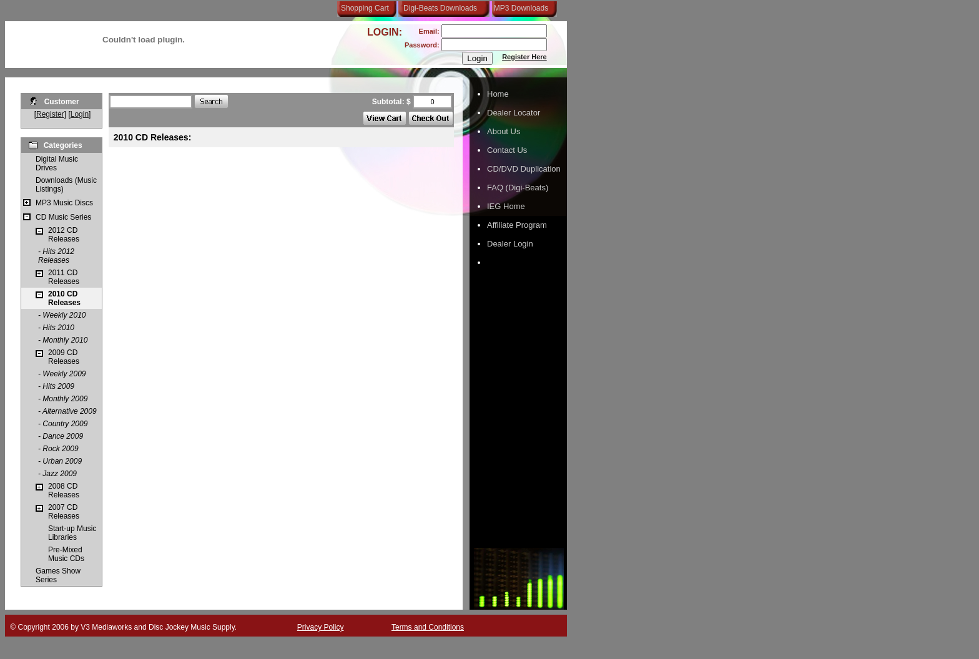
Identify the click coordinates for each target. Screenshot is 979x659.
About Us (503, 131)
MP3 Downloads (519, 8)
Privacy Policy (320, 627)
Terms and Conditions (427, 627)
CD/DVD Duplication (524, 168)
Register (50, 114)
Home (498, 94)
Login (80, 114)
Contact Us (507, 150)
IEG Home (506, 206)
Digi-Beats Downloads (440, 8)
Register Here (524, 57)
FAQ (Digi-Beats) (517, 187)
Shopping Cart (365, 8)
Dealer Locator (513, 112)
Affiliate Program (517, 225)
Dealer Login (510, 243)
